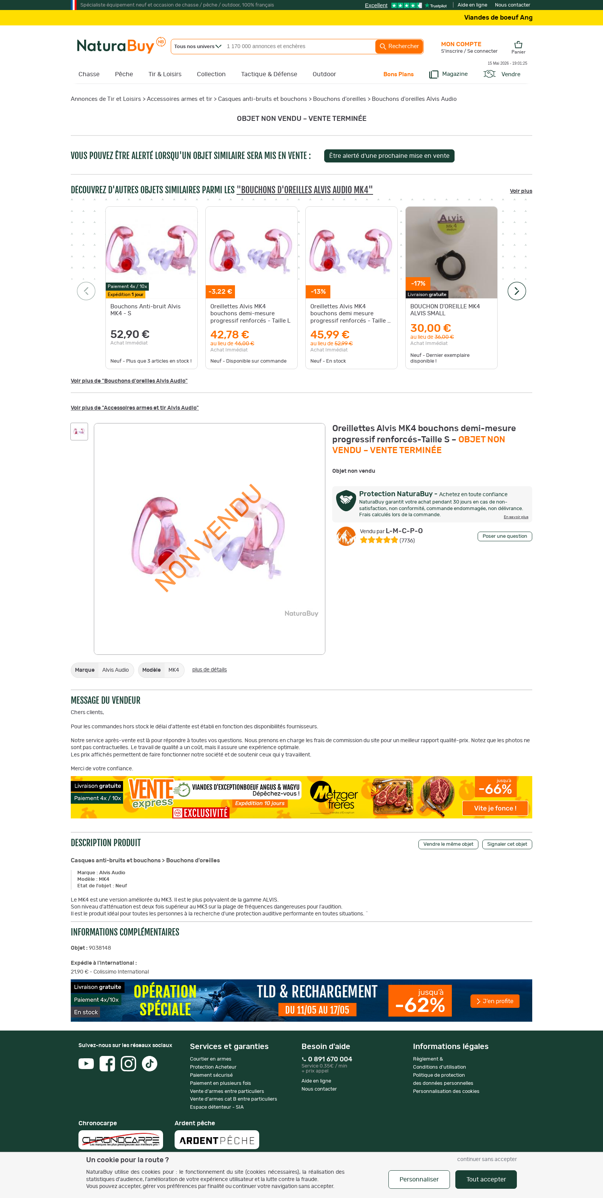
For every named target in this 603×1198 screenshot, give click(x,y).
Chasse (89, 74)
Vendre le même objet (448, 844)
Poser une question (505, 536)
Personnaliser (419, 1179)
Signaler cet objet (507, 844)
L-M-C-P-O (391, 531)
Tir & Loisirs (165, 74)
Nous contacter (512, 5)
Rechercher (399, 46)
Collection (211, 74)
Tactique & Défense (269, 74)
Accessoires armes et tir (179, 99)
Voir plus (521, 191)
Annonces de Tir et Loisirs (106, 99)
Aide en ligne (472, 5)
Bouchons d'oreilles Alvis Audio (414, 99)
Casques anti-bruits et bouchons (262, 99)
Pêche (124, 74)
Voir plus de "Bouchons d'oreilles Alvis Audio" (129, 381)
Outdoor (324, 74)
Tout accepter (486, 1179)
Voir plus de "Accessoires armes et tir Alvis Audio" (135, 408)
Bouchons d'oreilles (339, 99)
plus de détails (209, 670)
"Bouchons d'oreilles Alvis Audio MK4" (305, 190)
